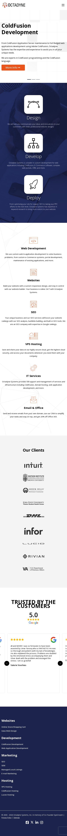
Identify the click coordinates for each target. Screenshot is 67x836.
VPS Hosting (33, 344)
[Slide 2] (33, 79)
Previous (6, 663)
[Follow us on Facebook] (27, 822)
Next (60, 663)
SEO (33, 312)
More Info (13, 67)
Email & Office (33, 408)
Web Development (33, 248)
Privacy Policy (6, 817)
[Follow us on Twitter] (32, 822)
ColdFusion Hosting (9, 791)
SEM (3, 765)
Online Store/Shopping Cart (13, 727)
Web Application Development (14, 748)
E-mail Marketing (9, 773)
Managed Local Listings (11, 769)
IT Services (33, 376)
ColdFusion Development (12, 744)
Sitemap (17, 817)
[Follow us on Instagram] (41, 822)
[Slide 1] (29, 79)
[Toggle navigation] (63, 5)
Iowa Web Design (9, 731)
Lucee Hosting (7, 794)
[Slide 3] (38, 79)
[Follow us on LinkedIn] (36, 822)
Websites (33, 280)
